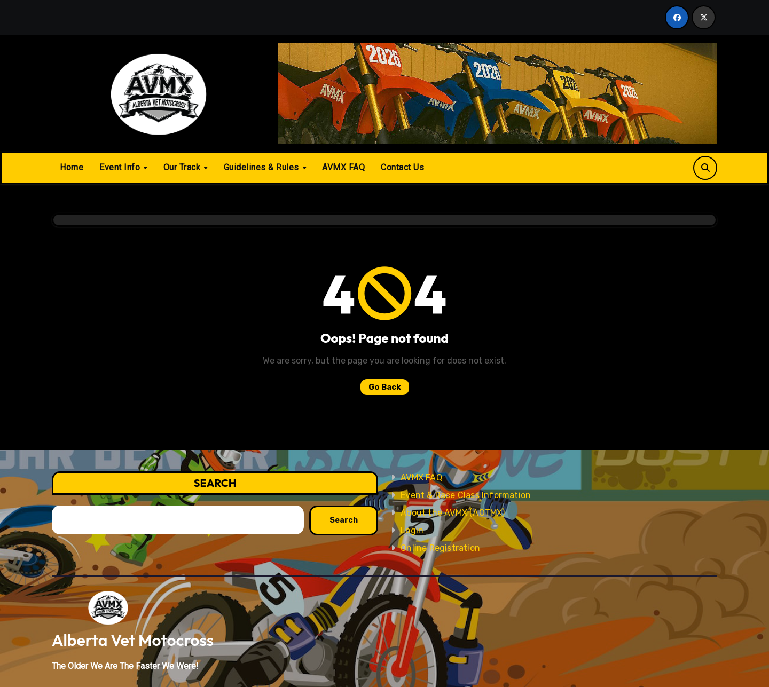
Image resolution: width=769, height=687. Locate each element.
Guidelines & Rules (263, 167)
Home (71, 167)
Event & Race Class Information (466, 495)
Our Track (183, 167)
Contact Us (402, 167)
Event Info (121, 167)
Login (412, 530)
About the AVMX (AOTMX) (453, 513)
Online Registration (440, 548)
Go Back (384, 387)
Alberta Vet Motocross (133, 640)
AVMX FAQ (343, 167)
